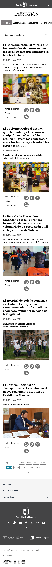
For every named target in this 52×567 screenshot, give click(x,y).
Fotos (7, 113)
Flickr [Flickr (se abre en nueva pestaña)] (38, 522)
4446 (29, 462)
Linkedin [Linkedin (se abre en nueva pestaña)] (44, 522)
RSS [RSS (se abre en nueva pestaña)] (26, 527)
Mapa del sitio (37, 550)
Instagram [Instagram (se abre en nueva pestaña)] (8, 522)
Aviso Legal (24, 550)
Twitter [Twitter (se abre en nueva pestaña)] (32, 522)
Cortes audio (10, 118)
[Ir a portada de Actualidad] (26, 14)
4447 (36, 462)
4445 (22, 462)
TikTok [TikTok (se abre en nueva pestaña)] (14, 522)
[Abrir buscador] (47, 4)
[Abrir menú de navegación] (5, 4)
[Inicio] (26, 512)
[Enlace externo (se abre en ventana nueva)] (19, 562)
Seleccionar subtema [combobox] (14, 35)
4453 (38, 467)
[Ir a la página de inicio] (26, 4)
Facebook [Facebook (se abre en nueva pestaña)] (26, 522)
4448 (43, 462)
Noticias (7, 22)
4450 (16, 467)
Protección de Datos (10, 550)
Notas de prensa (12, 109)
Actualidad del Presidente (25, 22)
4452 (31, 467)
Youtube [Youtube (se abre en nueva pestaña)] (20, 522)
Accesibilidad (8, 555)
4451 (23, 467)
